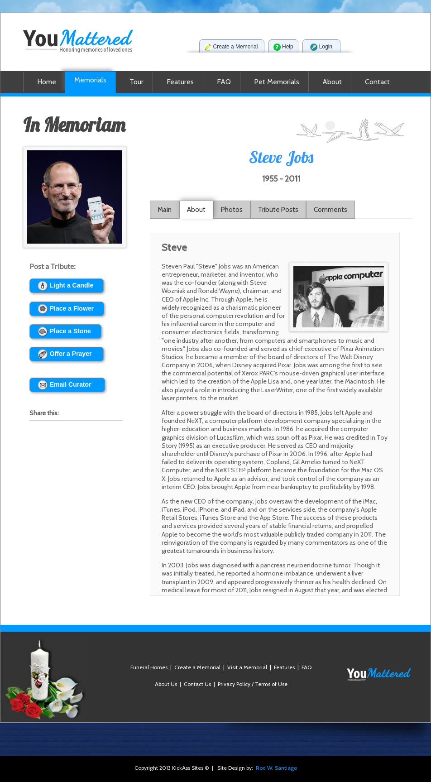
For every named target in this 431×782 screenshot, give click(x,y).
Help (283, 47)
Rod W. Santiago (276, 767)
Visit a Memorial (247, 667)
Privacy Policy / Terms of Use (252, 684)
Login (321, 47)
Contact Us (197, 684)
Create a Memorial (231, 47)
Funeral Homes (149, 667)
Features (284, 667)
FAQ (306, 667)
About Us (166, 684)
